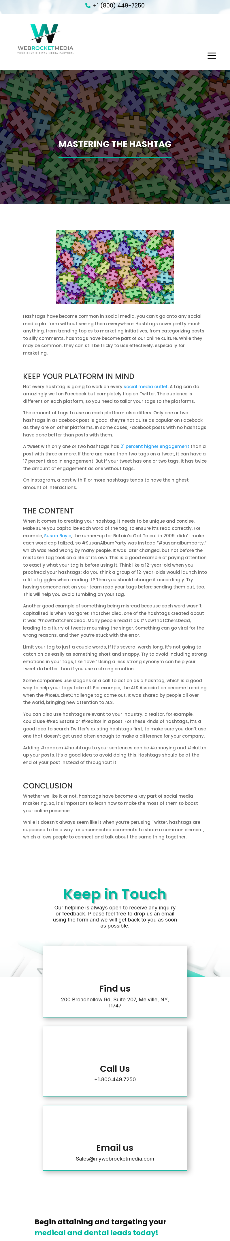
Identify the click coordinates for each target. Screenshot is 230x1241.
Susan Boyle (57, 536)
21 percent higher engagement (154, 446)
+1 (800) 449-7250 (119, 5)
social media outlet (146, 387)
